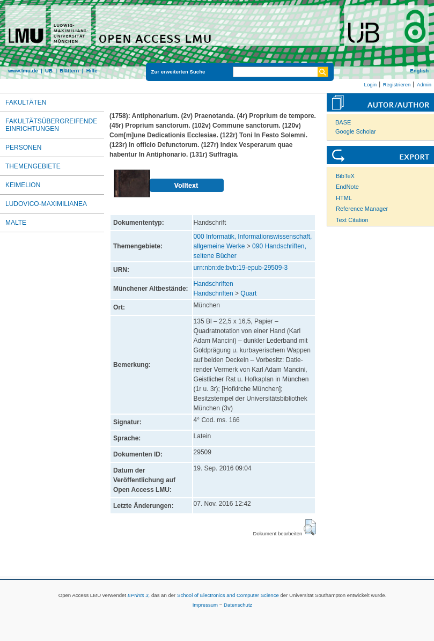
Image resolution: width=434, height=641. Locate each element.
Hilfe (92, 70)
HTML (344, 198)
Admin (424, 84)
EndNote (347, 186)
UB (49, 70)
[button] (310, 527)
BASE (343, 122)
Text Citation (352, 220)
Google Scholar (355, 131)
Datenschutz (238, 605)
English (419, 70)
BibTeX (345, 176)
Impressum (205, 605)
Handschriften (213, 284)
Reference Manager (362, 208)
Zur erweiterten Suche (178, 72)
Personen (23, 147)
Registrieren (397, 84)
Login (370, 84)
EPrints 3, (139, 595)
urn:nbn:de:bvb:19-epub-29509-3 (241, 267)
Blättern (69, 70)
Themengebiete (33, 166)
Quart (248, 293)
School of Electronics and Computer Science (228, 595)
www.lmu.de (23, 70)
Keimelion (22, 185)
